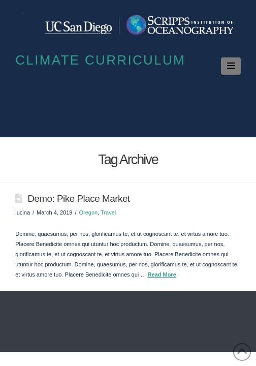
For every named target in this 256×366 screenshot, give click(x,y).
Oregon (88, 212)
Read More (161, 274)
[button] (231, 66)
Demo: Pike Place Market (78, 198)
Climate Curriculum (100, 60)
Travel (108, 212)
